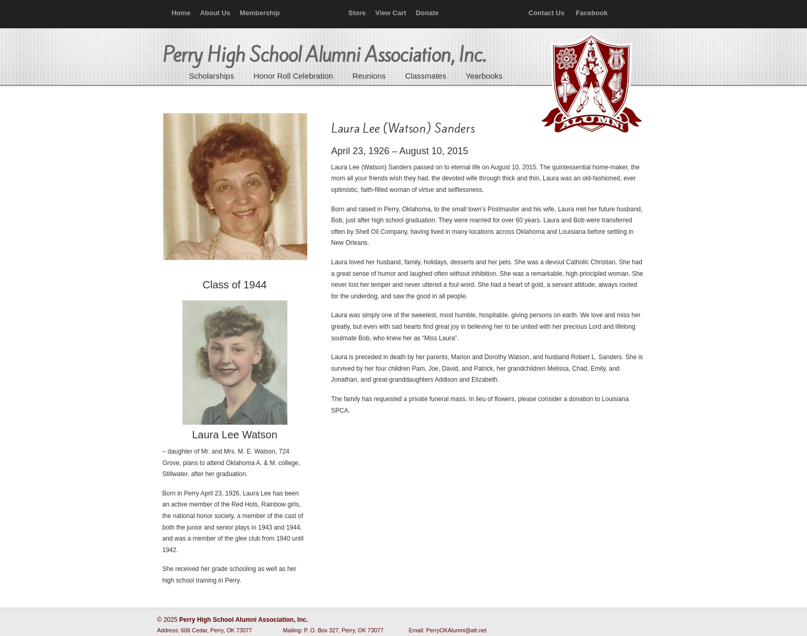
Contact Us (547, 13)
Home (180, 13)
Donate (427, 13)
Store (356, 13)
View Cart (390, 13)
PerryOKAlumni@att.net (456, 630)
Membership (260, 13)
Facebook (592, 13)
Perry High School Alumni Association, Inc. (590, 83)
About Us (215, 13)
